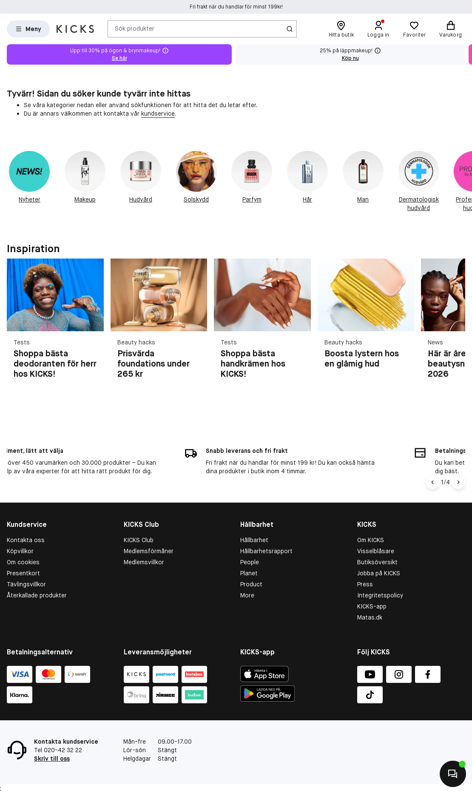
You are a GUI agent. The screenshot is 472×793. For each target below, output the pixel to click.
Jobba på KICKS (378, 573)
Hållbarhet (254, 540)
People (249, 562)
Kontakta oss (26, 540)
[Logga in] (378, 29)
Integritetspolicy (380, 595)
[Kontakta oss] (453, 774)
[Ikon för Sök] (289, 29)
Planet (249, 573)
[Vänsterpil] (432, 482)
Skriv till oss (52, 758)
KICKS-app (372, 606)
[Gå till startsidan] (75, 28)
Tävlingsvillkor (26, 584)
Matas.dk (369, 617)
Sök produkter (134, 28)
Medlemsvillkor (144, 562)
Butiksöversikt (377, 562)
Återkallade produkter (37, 595)
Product (251, 584)
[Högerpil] (458, 482)
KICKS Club (139, 540)
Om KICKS (370, 540)
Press (365, 584)
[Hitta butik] (341, 29)
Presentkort (23, 573)
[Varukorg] (450, 29)
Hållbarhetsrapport (266, 551)
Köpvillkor (20, 551)
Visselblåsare (375, 551)
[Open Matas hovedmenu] (28, 28)
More (247, 595)
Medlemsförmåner (148, 551)
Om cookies (23, 562)
